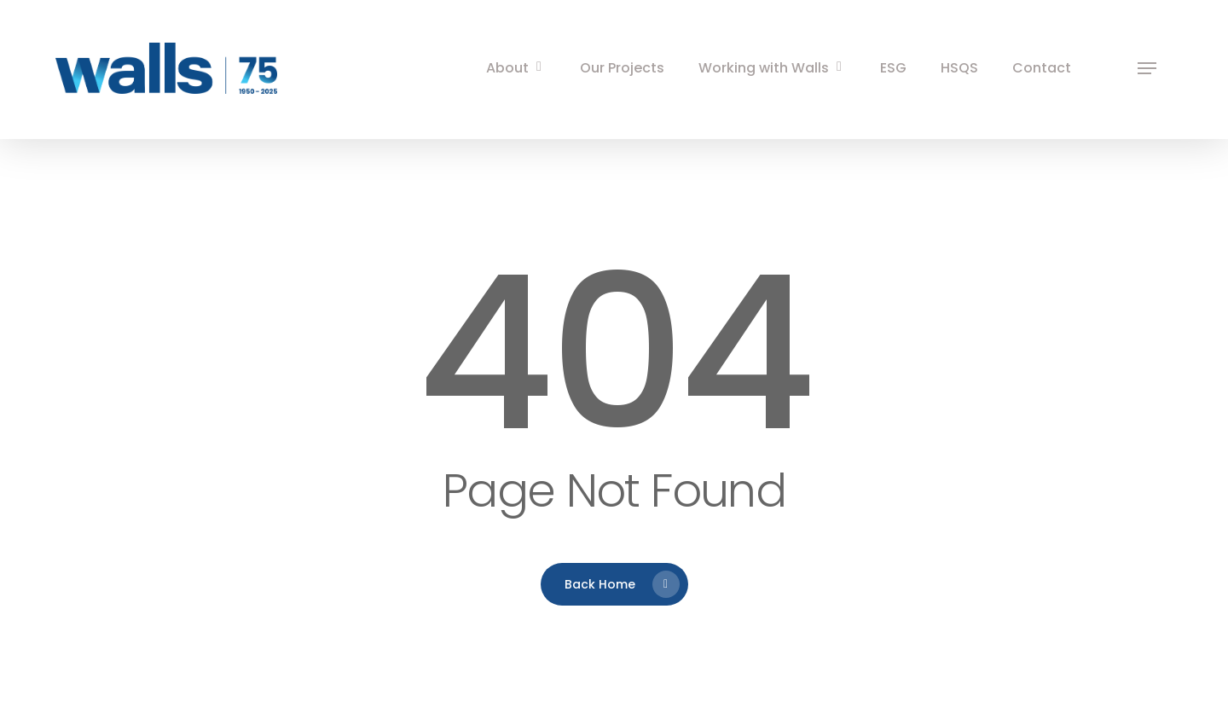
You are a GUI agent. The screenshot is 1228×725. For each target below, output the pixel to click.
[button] (1147, 69)
